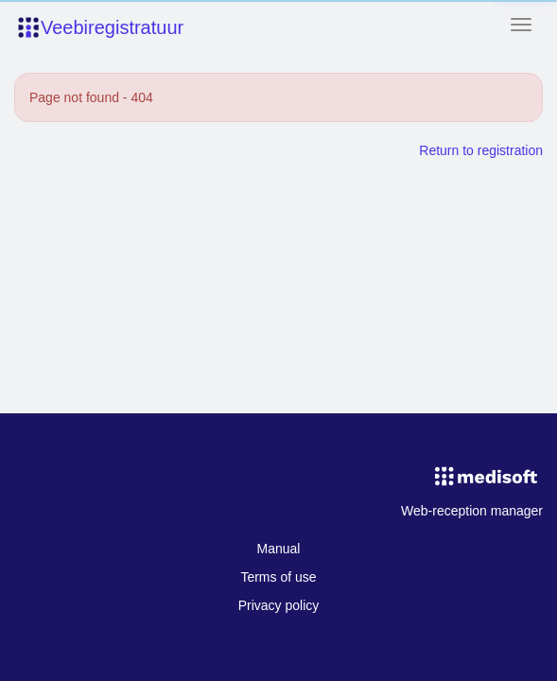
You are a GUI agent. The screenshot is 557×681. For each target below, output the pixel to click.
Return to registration (481, 150)
